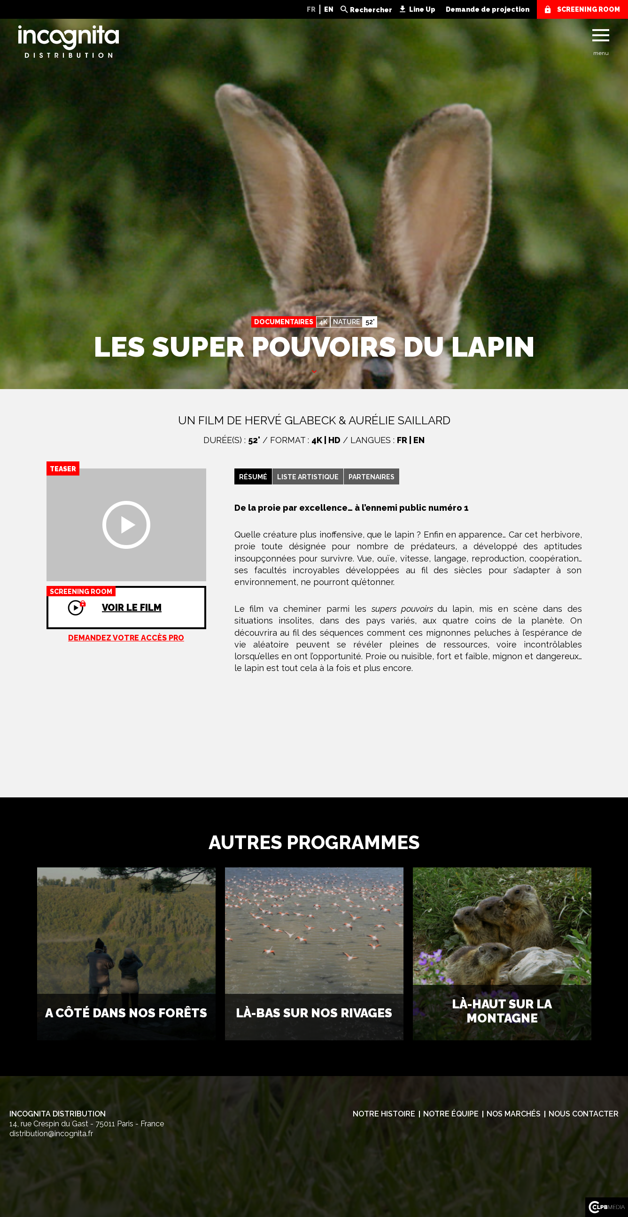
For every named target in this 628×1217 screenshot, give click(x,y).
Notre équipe (451, 1113)
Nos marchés (514, 1113)
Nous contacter (584, 1113)
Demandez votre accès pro (126, 637)
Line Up (422, 9)
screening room (588, 9)
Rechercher (371, 10)
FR (311, 9)
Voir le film (104, 599)
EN (328, 9)
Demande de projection (487, 9)
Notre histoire (384, 1113)
